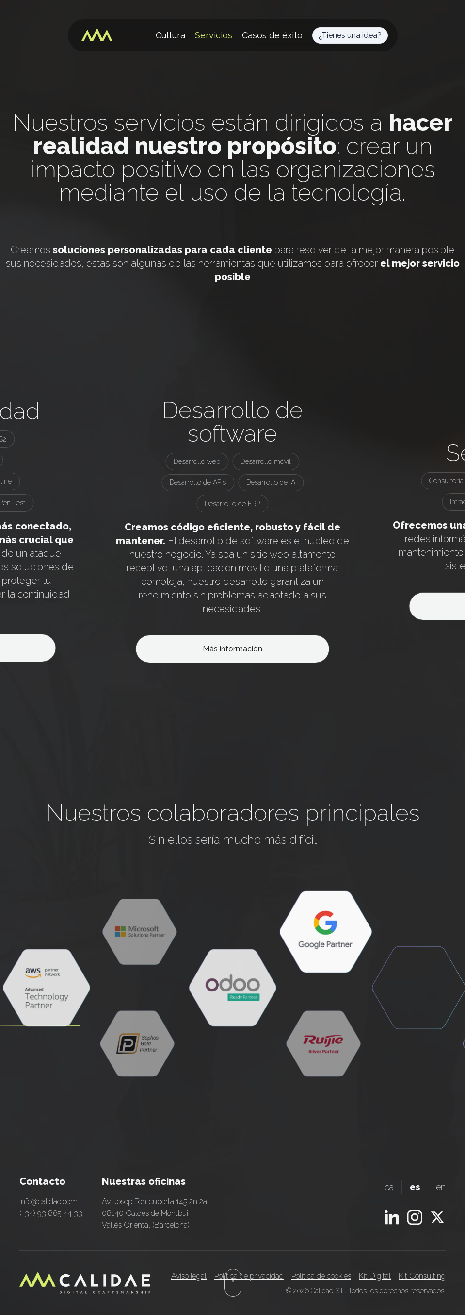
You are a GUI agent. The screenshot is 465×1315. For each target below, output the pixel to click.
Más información (232, 648)
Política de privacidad (249, 1276)
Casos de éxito (272, 35)
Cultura (170, 35)
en (441, 1187)
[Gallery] (232, 530)
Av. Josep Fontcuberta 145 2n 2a (154, 1201)
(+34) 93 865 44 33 (50, 1213)
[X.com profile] (437, 1217)
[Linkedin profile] (392, 1217)
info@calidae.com (48, 1201)
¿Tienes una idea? (350, 35)
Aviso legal (189, 1276)
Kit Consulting (422, 1276)
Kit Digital (375, 1276)
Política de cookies (321, 1276)
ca (389, 1187)
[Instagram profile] (414, 1217)
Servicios (213, 35)
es (415, 1187)
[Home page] (96, 35)
